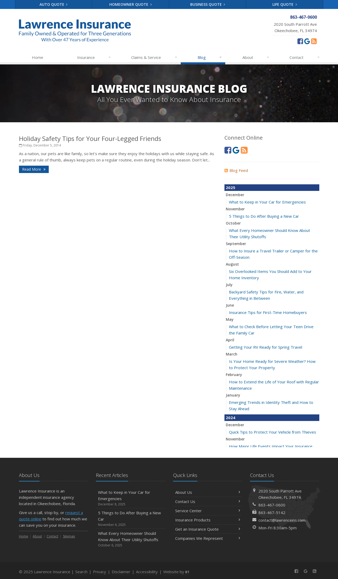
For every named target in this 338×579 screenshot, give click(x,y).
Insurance (94, 57)
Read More (34, 169)
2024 (230, 417)
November (235, 208)
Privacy (99, 571)
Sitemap (69, 536)
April (230, 339)
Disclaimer (121, 571)
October (233, 223)
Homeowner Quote (130, 4)
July (229, 284)
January (233, 395)
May (230, 319)
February (234, 374)
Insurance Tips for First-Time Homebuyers (268, 312)
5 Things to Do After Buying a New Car (264, 216)
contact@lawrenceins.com (281, 520)
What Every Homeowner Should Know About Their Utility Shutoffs (130, 539)
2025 (230, 187)
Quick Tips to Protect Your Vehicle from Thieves (272, 432)
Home (37, 57)
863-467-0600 (271, 504)
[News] (314, 41)
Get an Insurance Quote (207, 529)
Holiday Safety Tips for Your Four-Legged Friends (90, 138)
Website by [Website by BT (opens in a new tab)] (176, 571)
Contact (305, 57)
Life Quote (284, 4)
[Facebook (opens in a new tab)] (300, 41)
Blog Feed (236, 170)
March (231, 354)
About (256, 57)
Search (81, 571)
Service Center (207, 510)
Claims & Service (154, 57)
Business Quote (207, 4)
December (235, 194)
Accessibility (147, 571)
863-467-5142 (271, 512)
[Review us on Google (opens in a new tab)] (307, 41)
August (232, 264)
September (236, 243)
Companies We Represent (207, 538)
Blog (210, 57)
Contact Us (207, 501)
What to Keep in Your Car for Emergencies (267, 202)
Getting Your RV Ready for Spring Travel (265, 347)
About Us (207, 492)
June (230, 305)
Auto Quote (54, 4)
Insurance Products (207, 519)
